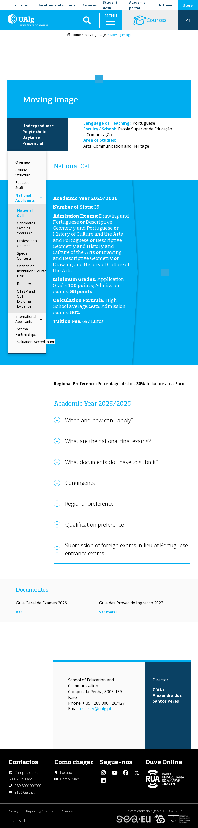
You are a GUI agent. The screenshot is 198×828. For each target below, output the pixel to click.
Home (76, 34)
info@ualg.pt (24, 792)
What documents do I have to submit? (111, 462)
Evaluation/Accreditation (35, 341)
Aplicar (87, 20)
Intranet (166, 5)
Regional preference (89, 503)
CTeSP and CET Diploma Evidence (26, 299)
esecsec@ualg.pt (95, 709)
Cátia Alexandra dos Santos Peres (167, 695)
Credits (67, 811)
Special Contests (24, 256)
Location (67, 772)
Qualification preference (94, 524)
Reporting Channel (40, 811)
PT (188, 20)
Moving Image (95, 34)
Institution (21, 5)
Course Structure (22, 172)
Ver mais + (108, 612)
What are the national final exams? (108, 441)
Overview (23, 162)
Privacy (13, 811)
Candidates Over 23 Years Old (26, 228)
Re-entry (24, 283)
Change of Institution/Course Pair (31, 271)
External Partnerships (25, 332)
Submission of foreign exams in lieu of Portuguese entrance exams (126, 549)
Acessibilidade (22, 820)
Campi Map (69, 779)
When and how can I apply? (99, 420)
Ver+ (20, 612)
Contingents (80, 482)
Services (90, 5)
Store (188, 5)
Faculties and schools (56, 5)
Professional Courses (27, 243)
